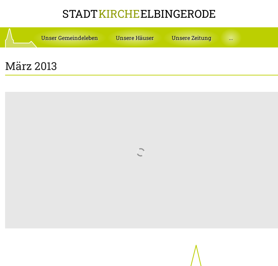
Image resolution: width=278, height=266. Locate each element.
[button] (69, 37)
